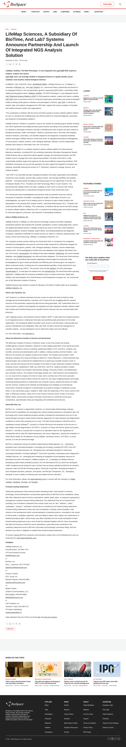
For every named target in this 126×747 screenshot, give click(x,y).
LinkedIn (9, 482)
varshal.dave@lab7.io (14, 612)
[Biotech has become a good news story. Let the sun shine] (109, 204)
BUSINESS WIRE (40, 84)
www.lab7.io (29, 334)
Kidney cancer (88, 124)
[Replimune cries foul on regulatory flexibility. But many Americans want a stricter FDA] (109, 217)
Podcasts (35, 12)
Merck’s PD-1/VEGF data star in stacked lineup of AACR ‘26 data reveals (92, 229)
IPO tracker (97, 679)
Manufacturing (11, 679)
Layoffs (86, 95)
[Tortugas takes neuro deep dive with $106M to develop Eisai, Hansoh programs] (109, 111)
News (23, 12)
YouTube (24, 482)
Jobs (55, 12)
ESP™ (19, 149)
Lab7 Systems (34, 87)
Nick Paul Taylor (87, 233)
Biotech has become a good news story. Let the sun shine (93, 204)
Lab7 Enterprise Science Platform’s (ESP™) (22, 96)
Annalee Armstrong (88, 207)
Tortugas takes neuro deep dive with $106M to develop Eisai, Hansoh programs (92, 111)
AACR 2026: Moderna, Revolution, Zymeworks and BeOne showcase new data (93, 141)
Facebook (16, 482)
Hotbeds (77, 12)
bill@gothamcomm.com (14, 597)
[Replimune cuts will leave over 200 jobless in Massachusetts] (109, 99)
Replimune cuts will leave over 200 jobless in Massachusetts (93, 98)
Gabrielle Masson (87, 115)
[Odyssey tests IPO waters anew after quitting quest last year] (106, 669)
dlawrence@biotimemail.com (16, 568)
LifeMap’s (35, 93)
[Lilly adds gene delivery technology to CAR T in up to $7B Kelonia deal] (48, 669)
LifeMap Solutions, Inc (14, 288)
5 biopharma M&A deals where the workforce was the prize (93, 241)
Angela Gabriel (87, 101)
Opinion (85, 188)
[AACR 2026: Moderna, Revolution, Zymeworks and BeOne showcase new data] (109, 140)
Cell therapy (68, 679)
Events (46, 12)
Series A (86, 108)
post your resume (50, 617)
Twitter (72, 479)
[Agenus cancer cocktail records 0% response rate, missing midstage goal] (77, 669)
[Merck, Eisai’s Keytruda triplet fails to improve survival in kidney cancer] (109, 128)
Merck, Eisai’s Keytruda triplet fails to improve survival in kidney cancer (93, 128)
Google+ (35, 482)
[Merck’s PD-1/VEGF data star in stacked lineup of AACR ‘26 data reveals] (109, 229)
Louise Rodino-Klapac (88, 196)
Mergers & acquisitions (91, 238)
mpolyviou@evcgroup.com (15, 583)
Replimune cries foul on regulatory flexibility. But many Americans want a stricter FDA (92, 217)
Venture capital (89, 201)
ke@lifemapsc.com (13, 556)
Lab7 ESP (9, 99)
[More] (27, 12)
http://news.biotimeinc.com (26, 538)
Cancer (86, 137)
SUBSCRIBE (107, 4)
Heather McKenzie (88, 220)
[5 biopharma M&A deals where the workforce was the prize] (109, 242)
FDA (84, 213)
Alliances (10, 629)
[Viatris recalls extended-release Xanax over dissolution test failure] (19, 669)
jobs (38, 617)
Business (14, 29)
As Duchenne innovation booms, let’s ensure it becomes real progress (92, 192)
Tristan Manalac (87, 132)
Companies (65, 12)
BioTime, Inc (20, 87)
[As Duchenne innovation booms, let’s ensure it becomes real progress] (109, 192)
